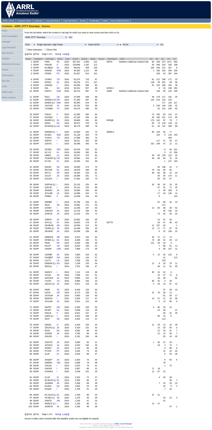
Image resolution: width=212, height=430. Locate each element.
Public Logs (7, 92)
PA (58, 243)
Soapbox (6, 58)
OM (58, 362)
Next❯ (58, 54)
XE (58, 205)
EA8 (59, 103)
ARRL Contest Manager (123, 424)
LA (58, 155)
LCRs (4, 86)
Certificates (94, 21)
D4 (58, 88)
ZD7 (59, 149)
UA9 (59, 249)
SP (58, 173)
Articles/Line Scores (11, 64)
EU (58, 123)
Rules (4, 31)
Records (5, 81)
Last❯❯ (66, 54)
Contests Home (24, 21)
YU (58, 281)
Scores (83, 21)
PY (58, 351)
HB (58, 237)
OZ (58, 167)
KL (58, 152)
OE (58, 100)
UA (58, 97)
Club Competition (10, 36)
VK (58, 275)
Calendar (38, 21)
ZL (58, 354)
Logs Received (70, 21)
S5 (58, 289)
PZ (58, 73)
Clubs (105, 21)
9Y (58, 222)
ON (58, 307)
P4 (58, 62)
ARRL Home (8, 21)
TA (58, 228)
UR (58, 292)
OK (58, 225)
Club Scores (7, 75)
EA (58, 330)
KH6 (59, 70)
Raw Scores (7, 53)
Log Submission (53, 21)
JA (58, 105)
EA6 (59, 135)
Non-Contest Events (120, 21)
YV (58, 108)
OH (58, 257)
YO (58, 79)
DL (58, 67)
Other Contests (9, 97)
